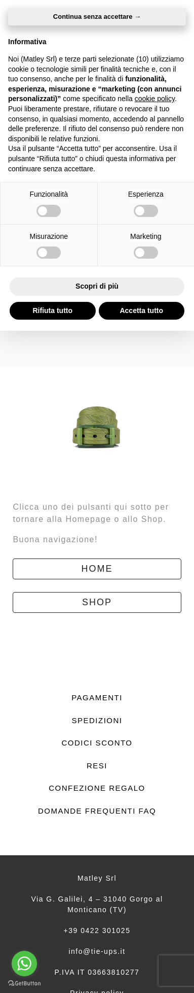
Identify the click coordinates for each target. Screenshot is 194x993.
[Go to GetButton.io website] (24, 983)
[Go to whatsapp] (24, 963)
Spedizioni (96, 720)
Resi (97, 765)
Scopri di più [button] (97, 286)
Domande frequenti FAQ (97, 810)
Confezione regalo (97, 788)
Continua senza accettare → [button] (97, 16)
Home (97, 569)
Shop (97, 602)
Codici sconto (96, 742)
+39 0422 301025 (97, 930)
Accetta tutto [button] (141, 310)
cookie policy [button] (155, 99)
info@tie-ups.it (96, 951)
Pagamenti (97, 697)
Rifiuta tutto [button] (52, 310)
